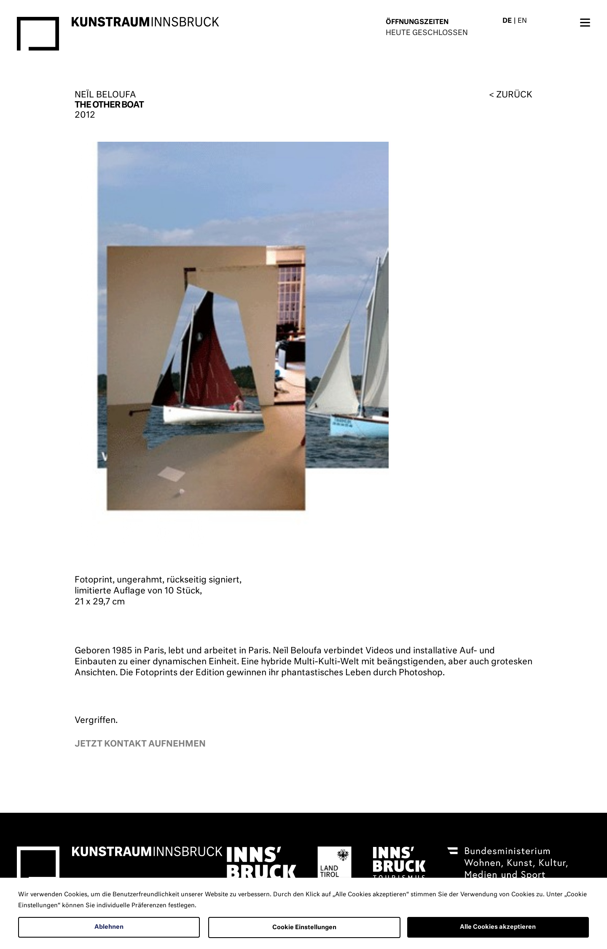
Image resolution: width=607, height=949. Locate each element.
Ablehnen (109, 927)
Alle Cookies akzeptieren (498, 927)
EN (522, 21)
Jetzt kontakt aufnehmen (140, 744)
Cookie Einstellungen (304, 927)
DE (507, 21)
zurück (514, 95)
